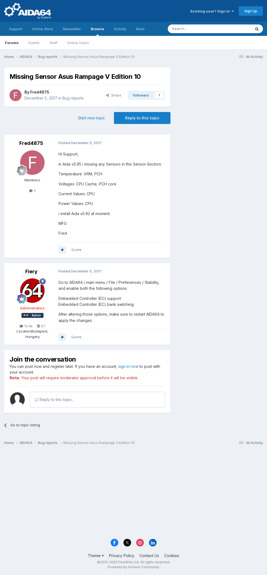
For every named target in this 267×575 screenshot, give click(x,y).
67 (41, 326)
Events (34, 43)
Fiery (31, 271)
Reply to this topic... (54, 399)
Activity (120, 29)
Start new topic (91, 118)
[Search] (195, 28)
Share (113, 95)
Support (15, 29)
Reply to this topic (142, 118)
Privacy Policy (121, 555)
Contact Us (149, 555)
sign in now (128, 366)
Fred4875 (39, 92)
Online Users (78, 43)
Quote (76, 249)
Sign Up (250, 11)
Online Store (42, 29)
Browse (97, 31)
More (140, 29)
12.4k (26, 326)
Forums (12, 43)
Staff (53, 43)
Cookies (171, 555)
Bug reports (73, 98)
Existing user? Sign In (212, 11)
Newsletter (72, 29)
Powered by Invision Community (133, 567)
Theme (96, 555)
